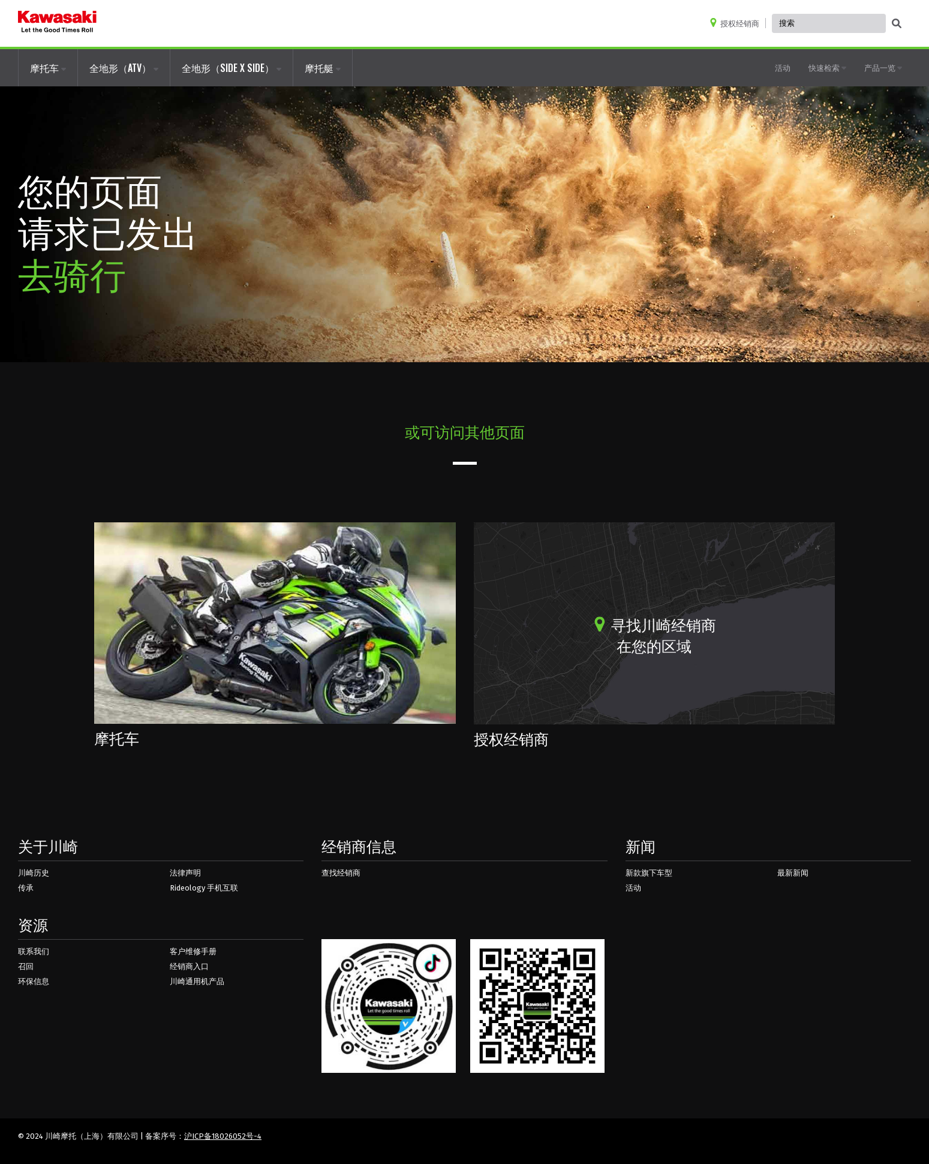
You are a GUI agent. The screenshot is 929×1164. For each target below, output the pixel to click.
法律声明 (185, 872)
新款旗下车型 (649, 872)
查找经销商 (340, 872)
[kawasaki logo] (57, 23)
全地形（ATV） (123, 67)
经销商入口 (189, 966)
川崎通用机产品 (197, 981)
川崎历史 (33, 872)
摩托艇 (323, 67)
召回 (26, 966)
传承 (26, 887)
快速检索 (827, 67)
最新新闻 (792, 872)
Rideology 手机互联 (204, 887)
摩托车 (48, 67)
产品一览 (883, 67)
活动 (782, 67)
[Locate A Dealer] (737, 23)
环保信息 (33, 981)
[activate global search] (896, 24)
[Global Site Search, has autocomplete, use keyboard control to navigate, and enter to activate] (829, 23)
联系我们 (33, 951)
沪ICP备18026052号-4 (222, 1136)
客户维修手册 (193, 951)
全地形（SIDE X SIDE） (231, 67)
